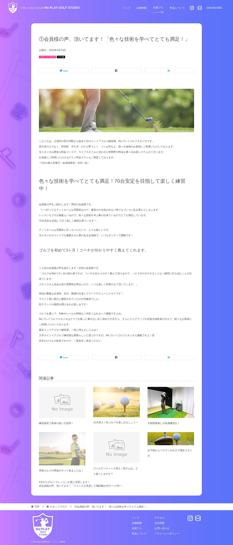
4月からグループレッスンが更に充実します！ (64, 482)
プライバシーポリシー (167, 533)
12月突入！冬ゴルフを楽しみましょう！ (115, 422)
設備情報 (141, 8)
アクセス (159, 517)
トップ (126, 8)
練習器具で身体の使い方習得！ (56, 423)
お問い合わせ (162, 528)
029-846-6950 (214, 8)
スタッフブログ (47, 57)
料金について (177, 8)
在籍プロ (158, 7)
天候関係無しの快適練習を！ (164, 423)
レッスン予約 (158, 12)
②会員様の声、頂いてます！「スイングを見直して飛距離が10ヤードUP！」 (82, 486)
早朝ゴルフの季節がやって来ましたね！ (61, 470)
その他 (61, 57)
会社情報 (159, 523)
